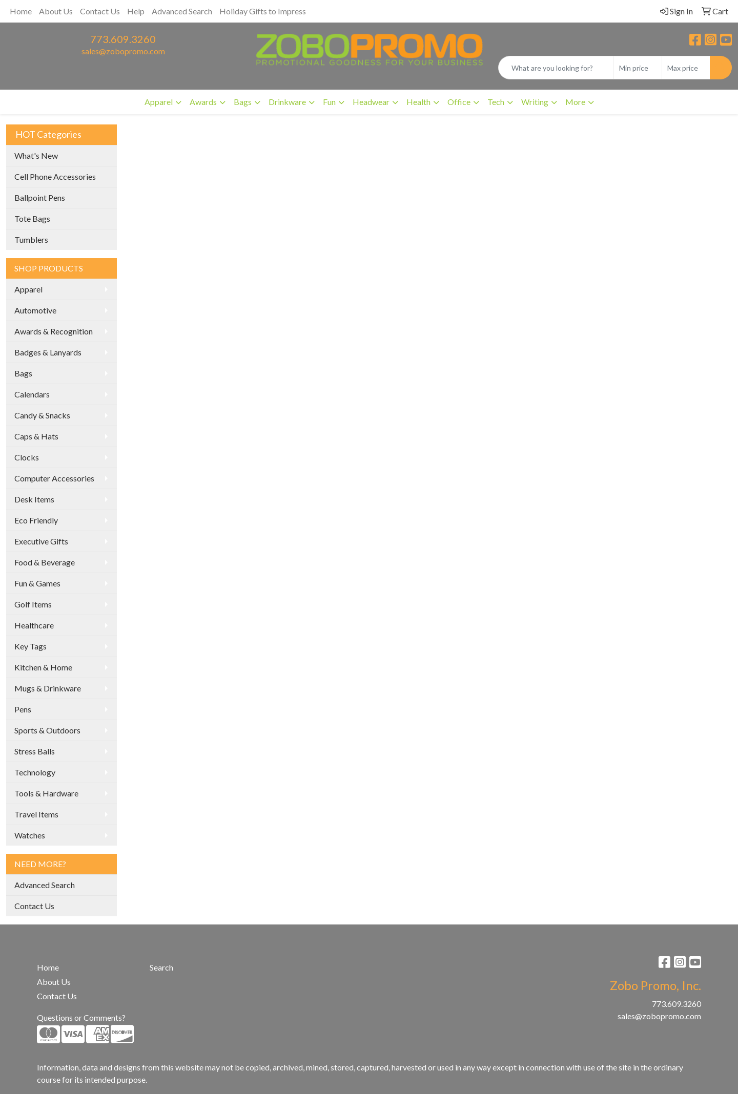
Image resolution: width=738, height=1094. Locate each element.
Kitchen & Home (43, 667)
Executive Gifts (41, 541)
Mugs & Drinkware (47, 688)
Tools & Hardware (46, 793)
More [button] (575, 102)
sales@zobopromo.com (123, 51)
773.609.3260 (123, 39)
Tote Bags (32, 218)
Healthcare (34, 625)
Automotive (35, 310)
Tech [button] (495, 102)
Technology (34, 772)
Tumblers (31, 239)
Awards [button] (203, 102)
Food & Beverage (44, 562)
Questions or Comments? (81, 1017)
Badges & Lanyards (47, 352)
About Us (56, 11)
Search (161, 967)
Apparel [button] (159, 102)
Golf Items (33, 604)
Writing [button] (534, 102)
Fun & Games (37, 583)
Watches (29, 835)
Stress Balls (34, 751)
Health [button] (418, 102)
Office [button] (458, 102)
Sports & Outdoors (47, 730)
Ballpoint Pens (39, 197)
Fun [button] (329, 102)
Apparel (28, 289)
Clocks (26, 457)
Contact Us (100, 11)
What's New (36, 155)
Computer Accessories (54, 478)
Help (136, 11)
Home (21, 11)
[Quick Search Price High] (686, 67)
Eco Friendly (36, 520)
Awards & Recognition (53, 331)
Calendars (32, 394)
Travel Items (36, 814)
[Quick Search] (556, 67)
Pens (22, 709)
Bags (23, 373)
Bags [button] (243, 102)
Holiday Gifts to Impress (262, 11)
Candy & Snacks (42, 415)
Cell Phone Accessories (55, 176)
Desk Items (34, 499)
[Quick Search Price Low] (637, 67)
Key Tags (30, 646)
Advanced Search (182, 11)
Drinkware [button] (287, 102)
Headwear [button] (371, 102)
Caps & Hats (36, 436)
